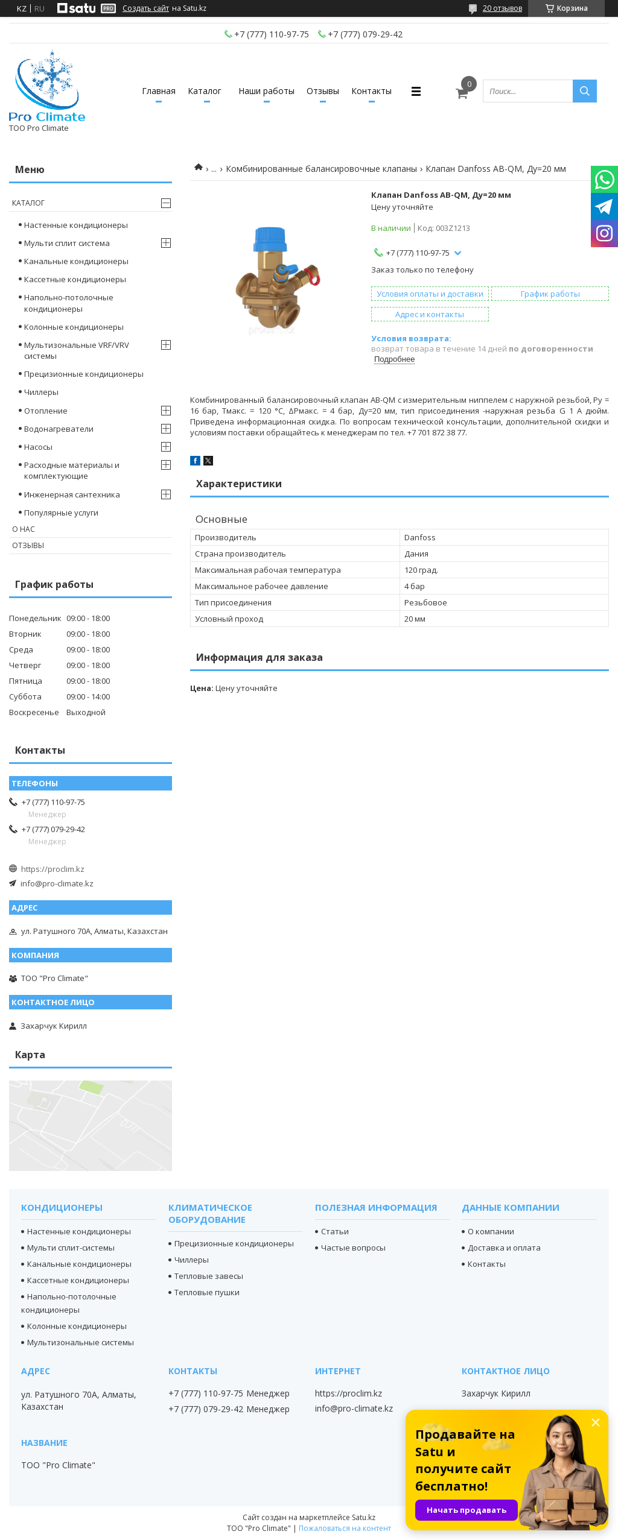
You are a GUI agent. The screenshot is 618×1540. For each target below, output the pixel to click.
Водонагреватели (59, 428)
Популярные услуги (61, 512)
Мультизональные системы (80, 1342)
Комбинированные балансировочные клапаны (321, 168)
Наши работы (266, 90)
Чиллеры (41, 392)
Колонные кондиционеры (74, 326)
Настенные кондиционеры (76, 224)
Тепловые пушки (207, 1292)
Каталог (204, 90)
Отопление (46, 410)
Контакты (371, 90)
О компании (491, 1231)
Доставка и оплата (504, 1247)
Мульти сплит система (67, 243)
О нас (23, 529)
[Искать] (585, 91)
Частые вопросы (353, 1247)
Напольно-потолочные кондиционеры (68, 303)
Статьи (335, 1231)
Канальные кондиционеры (76, 261)
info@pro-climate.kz (57, 883)
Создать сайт (146, 8)
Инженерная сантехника (72, 494)
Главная (159, 90)
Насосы (38, 446)
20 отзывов (502, 8)
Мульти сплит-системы (71, 1247)
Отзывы (323, 90)
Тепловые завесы (208, 1275)
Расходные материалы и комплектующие (71, 470)
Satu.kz (363, 1517)
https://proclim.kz (52, 869)
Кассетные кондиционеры (75, 279)
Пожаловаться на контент (345, 1528)
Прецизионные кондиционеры (84, 373)
